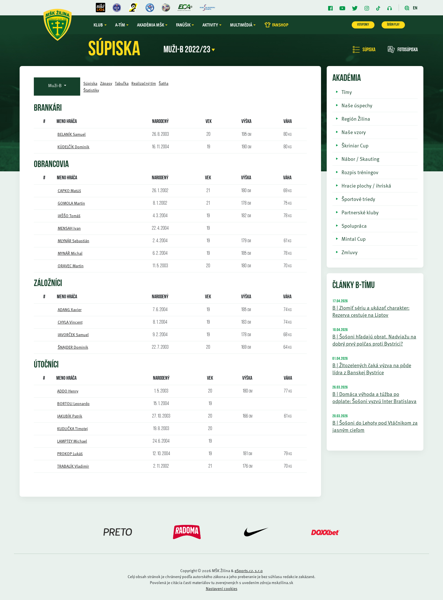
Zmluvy (349, 252)
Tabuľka (122, 83)
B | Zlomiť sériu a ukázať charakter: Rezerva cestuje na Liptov (370, 311)
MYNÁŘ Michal (70, 253)
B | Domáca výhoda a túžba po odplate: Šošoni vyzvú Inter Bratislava (374, 397)
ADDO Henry (67, 391)
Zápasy (106, 83)
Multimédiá (243, 24)
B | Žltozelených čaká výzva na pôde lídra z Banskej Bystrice (371, 368)
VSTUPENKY (363, 24)
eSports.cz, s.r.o (249, 571)
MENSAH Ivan (69, 228)
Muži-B (55, 85)
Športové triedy (358, 199)
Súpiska (364, 50)
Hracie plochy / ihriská (366, 185)
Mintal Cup (353, 239)
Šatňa (163, 83)
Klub (100, 24)
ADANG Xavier (70, 310)
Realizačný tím (143, 83)
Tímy (346, 92)
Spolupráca (354, 225)
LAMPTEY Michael (72, 441)
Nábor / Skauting (360, 159)
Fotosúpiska (403, 50)
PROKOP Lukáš (70, 454)
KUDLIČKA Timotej (72, 428)
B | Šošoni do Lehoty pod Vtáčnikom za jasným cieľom (375, 426)
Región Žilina (355, 118)
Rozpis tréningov (359, 172)
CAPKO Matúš (69, 191)
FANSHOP (278, 24)
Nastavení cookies (221, 588)
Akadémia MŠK (152, 24)
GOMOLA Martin (71, 203)
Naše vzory (353, 132)
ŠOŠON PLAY (393, 24)
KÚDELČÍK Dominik (73, 147)
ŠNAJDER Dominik (73, 347)
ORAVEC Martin (71, 266)
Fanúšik (185, 24)
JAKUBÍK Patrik (69, 416)
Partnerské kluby (359, 212)
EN (411, 7)
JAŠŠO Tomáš (69, 216)
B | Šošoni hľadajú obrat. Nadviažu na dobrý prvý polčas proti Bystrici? (374, 339)
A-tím (122, 24)
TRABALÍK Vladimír (73, 466)
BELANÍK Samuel (71, 134)
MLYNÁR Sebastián (73, 241)
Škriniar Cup (355, 145)
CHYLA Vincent (70, 322)
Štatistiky (91, 90)
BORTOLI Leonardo (73, 403)
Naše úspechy (356, 105)
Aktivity (212, 24)
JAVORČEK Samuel (73, 335)
